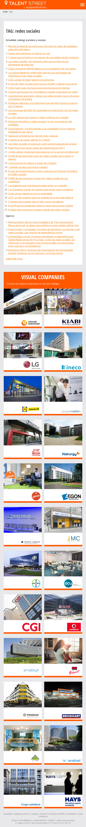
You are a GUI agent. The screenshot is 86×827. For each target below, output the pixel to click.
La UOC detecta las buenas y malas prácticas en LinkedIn (38, 117)
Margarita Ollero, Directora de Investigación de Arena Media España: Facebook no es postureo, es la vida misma (40, 251)
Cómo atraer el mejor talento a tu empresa (31, 79)
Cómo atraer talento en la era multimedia (30, 193)
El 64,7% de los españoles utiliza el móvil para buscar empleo (40, 205)
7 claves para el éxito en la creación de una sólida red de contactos (43, 57)
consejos (34, 814)
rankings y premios (21, 814)
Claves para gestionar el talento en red (29, 53)
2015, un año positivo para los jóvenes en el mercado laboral (40, 197)
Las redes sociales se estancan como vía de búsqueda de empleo (42, 143)
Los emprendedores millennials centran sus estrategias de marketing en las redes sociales (39, 74)
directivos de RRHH (57, 814)
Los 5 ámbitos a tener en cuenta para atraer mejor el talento (40, 189)
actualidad (7, 814)
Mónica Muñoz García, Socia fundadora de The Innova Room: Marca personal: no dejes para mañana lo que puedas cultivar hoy (43, 224)
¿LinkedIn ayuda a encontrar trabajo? (28, 167)
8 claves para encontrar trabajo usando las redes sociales (39, 209)
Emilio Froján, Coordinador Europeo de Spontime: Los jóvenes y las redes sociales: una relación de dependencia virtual (44, 231)
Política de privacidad (65, 820)
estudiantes (71, 814)
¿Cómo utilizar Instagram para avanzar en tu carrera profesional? (43, 152)
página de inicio (14, 258)
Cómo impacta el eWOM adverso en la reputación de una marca (42, 68)
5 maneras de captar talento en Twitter (29, 139)
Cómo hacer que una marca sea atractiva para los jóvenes (39, 87)
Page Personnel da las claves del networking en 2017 (36, 148)
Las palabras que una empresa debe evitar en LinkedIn (37, 185)
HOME (5, 11)
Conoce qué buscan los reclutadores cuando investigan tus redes (43, 92)
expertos (44, 814)
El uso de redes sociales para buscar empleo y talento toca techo (42, 83)
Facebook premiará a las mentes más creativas (33, 135)
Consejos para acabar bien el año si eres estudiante (36, 201)
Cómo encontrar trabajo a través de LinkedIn (32, 163)
